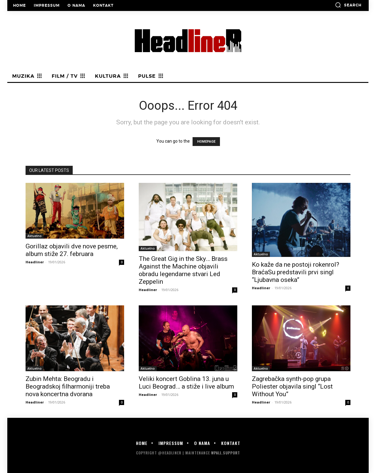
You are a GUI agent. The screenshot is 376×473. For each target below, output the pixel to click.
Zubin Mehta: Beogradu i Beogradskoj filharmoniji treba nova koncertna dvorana (68, 386)
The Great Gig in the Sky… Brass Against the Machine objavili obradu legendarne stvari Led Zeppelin (183, 270)
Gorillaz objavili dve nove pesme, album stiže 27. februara (72, 250)
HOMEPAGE (206, 142)
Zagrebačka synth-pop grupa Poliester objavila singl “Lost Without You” (292, 386)
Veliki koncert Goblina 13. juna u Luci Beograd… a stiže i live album (186, 382)
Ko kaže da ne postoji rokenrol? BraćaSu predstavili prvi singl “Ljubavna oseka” (295, 272)
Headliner (35, 262)
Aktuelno (34, 236)
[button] (348, 5)
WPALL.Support (225, 452)
